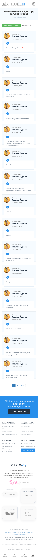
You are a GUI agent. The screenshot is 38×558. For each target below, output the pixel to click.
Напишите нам (28, 450)
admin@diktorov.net (28, 446)
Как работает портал (9, 443)
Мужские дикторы (8, 426)
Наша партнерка (26, 434)
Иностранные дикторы (9, 434)
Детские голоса (7, 431)
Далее (22, 385)
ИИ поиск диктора (8, 449)
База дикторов (26, 25)
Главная (14, 17)
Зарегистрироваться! (19, 411)
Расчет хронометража (28, 431)
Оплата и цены (7, 446)
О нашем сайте (7, 451)
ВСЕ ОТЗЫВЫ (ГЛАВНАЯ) (11, 25)
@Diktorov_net (26, 443)
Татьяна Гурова (19, 36)
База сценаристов (26, 429)
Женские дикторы (8, 429)
